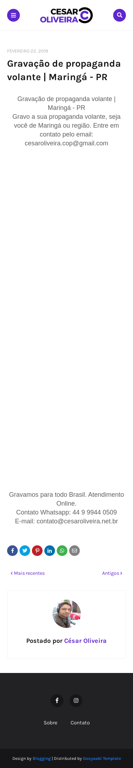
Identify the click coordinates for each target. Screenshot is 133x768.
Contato (80, 722)
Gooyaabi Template (102, 758)
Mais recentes (29, 573)
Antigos (110, 573)
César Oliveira (84, 641)
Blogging (42, 758)
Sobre (50, 722)
